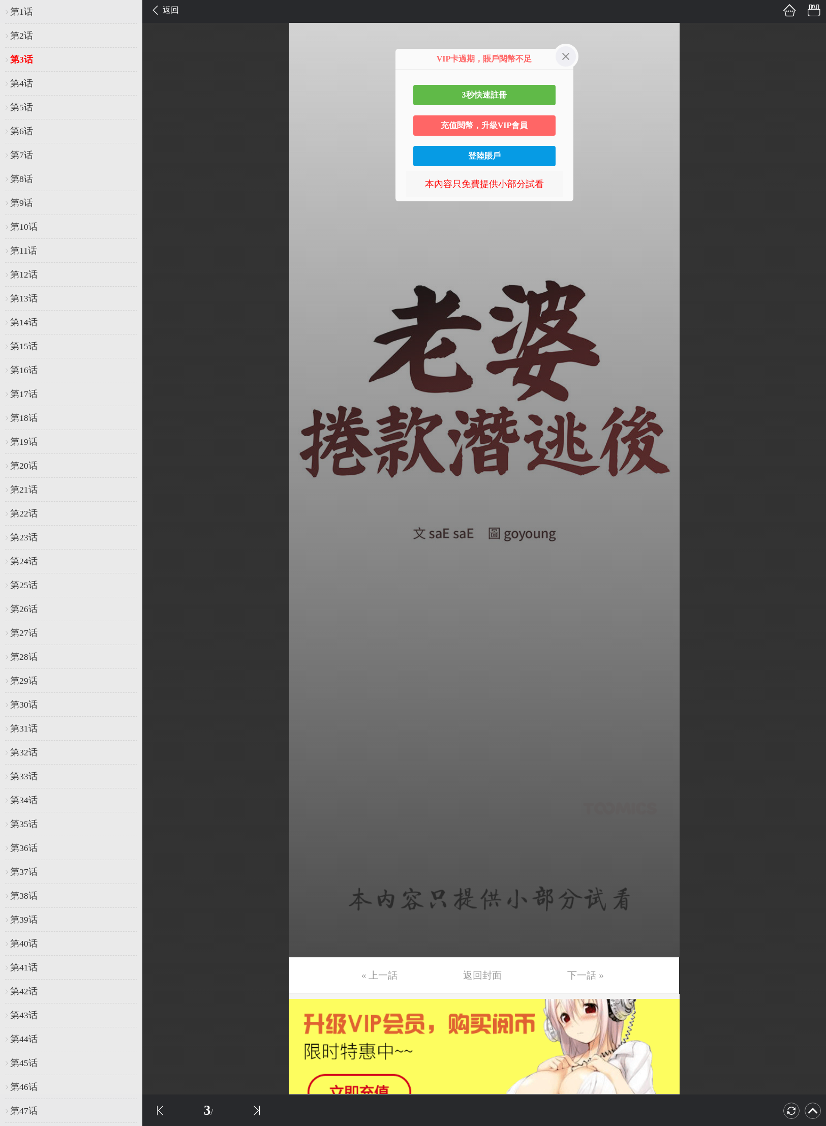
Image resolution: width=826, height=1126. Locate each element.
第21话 (24, 489)
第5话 (21, 107)
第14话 (24, 322)
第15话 (24, 346)
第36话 (24, 848)
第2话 (21, 36)
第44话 (24, 1039)
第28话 (24, 657)
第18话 (24, 418)
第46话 (24, 1087)
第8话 (21, 179)
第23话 (24, 537)
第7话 (21, 155)
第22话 (24, 513)
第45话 (24, 1063)
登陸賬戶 (484, 155)
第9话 (21, 203)
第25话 (24, 585)
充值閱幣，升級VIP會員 (484, 125)
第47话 (24, 1111)
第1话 (21, 12)
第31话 (24, 728)
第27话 (24, 633)
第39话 (24, 920)
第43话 (24, 1015)
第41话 (24, 967)
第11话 (23, 251)
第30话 (24, 704)
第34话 (24, 800)
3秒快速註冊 (484, 94)
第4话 (21, 83)
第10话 (24, 227)
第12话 (24, 274)
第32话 (24, 752)
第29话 (24, 681)
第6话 (21, 131)
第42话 (24, 991)
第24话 (24, 561)
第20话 (24, 466)
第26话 (24, 609)
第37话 (24, 872)
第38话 (24, 896)
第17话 (24, 394)
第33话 (24, 776)
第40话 (24, 943)
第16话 (24, 370)
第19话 (24, 442)
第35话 (24, 824)
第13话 (24, 298)
